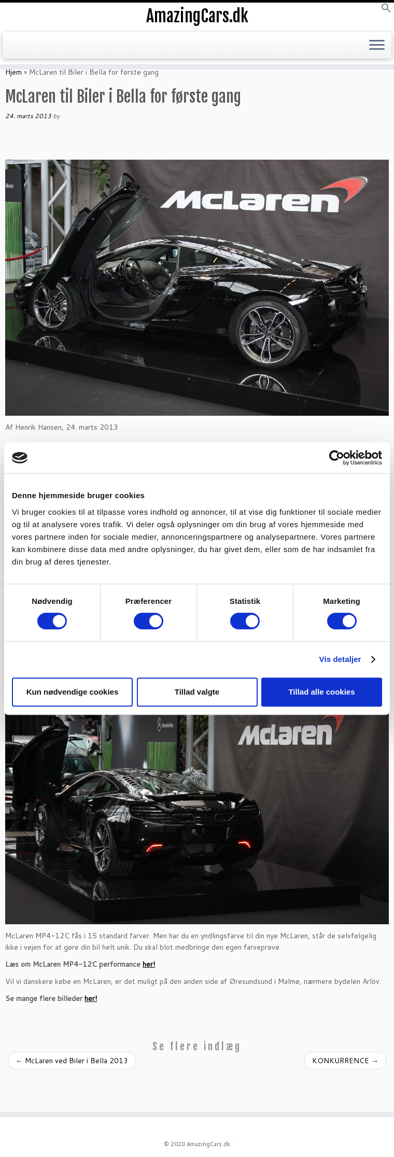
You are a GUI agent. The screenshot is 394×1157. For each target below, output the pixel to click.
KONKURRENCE (345, 1060)
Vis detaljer (340, 659)
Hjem (13, 72)
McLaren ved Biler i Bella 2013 (72, 1060)
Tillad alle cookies (321, 691)
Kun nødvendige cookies (72, 691)
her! (149, 964)
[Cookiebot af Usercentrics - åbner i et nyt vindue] (336, 457)
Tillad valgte (197, 691)
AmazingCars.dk (197, 16)
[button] (386, 10)
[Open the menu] (377, 45)
